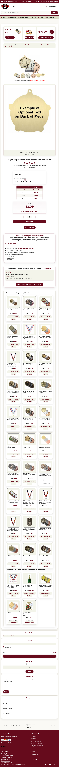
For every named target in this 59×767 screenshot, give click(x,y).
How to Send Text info (37, 745)
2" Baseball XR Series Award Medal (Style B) (29, 392)
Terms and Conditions (37, 743)
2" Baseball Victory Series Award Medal (28, 419)
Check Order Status (6, 759)
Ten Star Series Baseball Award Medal (13, 309)
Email (4, 685)
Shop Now (5, 700)
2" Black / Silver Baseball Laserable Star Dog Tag (29, 529)
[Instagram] (47, 764)
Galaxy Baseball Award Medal (45, 392)
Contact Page (34, 757)
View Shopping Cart (6, 762)
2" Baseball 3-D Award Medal (45, 364)
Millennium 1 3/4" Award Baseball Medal (45, 475)
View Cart (8, 644)
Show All (48, 268)
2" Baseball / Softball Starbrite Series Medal (45, 337)
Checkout (29, 656)
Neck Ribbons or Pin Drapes (26, 248)
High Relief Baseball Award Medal (28, 309)
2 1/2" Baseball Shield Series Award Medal (29, 364)
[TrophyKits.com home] (5, 6)
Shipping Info (5, 754)
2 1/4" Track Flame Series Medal (12, 613)
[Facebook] (45, 764)
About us (33, 736)
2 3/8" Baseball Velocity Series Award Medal (13, 501)
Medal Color (17, 172)
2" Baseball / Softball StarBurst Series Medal (45, 447)
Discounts (33, 738)
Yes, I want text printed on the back (25, 181)
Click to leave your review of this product (29, 284)
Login (29, 671)
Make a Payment (5, 761)
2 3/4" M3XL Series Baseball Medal (12, 447)
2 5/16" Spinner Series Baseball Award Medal (13, 392)
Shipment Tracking (6, 757)
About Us (5, 705)
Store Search (6, 703)
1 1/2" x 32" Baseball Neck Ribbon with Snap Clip (13, 420)
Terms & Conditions (7, 708)
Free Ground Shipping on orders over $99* (46, 1)
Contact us (34, 740)
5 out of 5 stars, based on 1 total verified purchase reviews (29, 165)
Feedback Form (35, 760)
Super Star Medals (10, 46)
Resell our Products (36, 747)
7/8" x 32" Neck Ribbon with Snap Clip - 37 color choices (13, 586)
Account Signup (6, 713)
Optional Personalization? (21, 178)
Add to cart (29, 221)
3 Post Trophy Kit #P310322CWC (27, 586)
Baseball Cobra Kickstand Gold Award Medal (29, 614)
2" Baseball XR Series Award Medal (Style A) (45, 556)
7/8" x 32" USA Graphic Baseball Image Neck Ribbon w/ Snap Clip (29, 502)
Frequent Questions (36, 741)
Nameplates (49, 17)
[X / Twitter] (57, 764)
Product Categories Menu (9, 635)
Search (54, 12)
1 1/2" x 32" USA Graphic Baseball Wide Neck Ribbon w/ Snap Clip (13, 529)
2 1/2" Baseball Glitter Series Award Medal (45, 309)
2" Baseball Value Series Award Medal (29, 556)
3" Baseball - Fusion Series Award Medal (44, 419)
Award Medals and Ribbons (44, 45)
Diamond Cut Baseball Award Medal (45, 529)
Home (3, 17)
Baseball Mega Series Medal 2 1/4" (12, 337)
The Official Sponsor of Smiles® (9, 1)
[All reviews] (29, 163)
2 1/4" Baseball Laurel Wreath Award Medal (12, 556)
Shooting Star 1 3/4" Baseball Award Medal (13, 474)
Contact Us (5, 710)
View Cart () (52, 6)
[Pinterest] (54, 764)
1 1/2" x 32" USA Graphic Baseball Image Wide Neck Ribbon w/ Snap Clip (13, 365)
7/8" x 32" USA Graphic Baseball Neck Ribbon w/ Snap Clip (45, 502)
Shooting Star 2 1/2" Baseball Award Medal (29, 474)
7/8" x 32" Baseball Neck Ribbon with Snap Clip (29, 337)
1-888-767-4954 (26, 1)
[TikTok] (52, 764)
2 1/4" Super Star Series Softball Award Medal (45, 586)
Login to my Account (7, 755)
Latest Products (6, 715)
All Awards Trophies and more (27, 45)
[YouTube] (50, 764)
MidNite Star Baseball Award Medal (28, 447)
